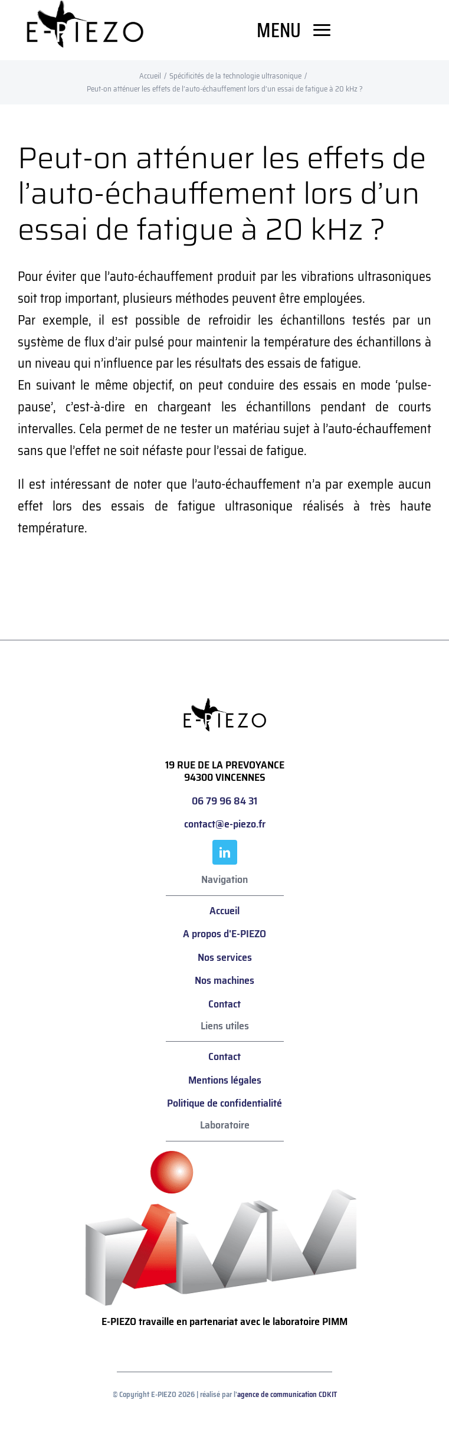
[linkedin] (224, 852)
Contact (224, 1004)
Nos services (225, 957)
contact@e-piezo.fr (225, 824)
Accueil (224, 910)
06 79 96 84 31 (224, 801)
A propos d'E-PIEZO (224, 933)
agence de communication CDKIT (287, 1394)
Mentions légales (224, 1080)
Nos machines (224, 980)
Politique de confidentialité (224, 1103)
